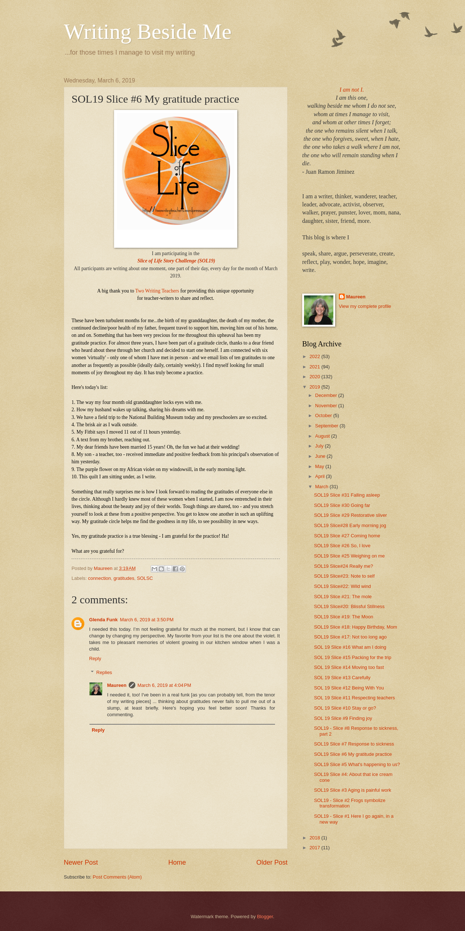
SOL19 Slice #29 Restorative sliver (350, 515)
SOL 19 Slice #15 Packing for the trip (352, 657)
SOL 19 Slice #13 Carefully (342, 677)
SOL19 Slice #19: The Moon (343, 616)
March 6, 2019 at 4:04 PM (164, 685)
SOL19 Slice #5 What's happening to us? (357, 764)
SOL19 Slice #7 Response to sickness (354, 744)
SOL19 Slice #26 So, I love (342, 545)
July (320, 446)
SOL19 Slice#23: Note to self (344, 576)
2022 (315, 356)
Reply (95, 658)
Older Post (272, 862)
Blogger (265, 916)
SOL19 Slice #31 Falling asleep (347, 495)
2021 (315, 366)
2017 (315, 847)
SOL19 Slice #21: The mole (342, 596)
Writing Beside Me (148, 31)
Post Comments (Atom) (117, 877)
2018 (315, 837)
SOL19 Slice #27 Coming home (347, 535)
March (322, 486)
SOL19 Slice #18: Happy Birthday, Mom (355, 627)
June (321, 456)
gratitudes (124, 578)
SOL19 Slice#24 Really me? (343, 566)
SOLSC (145, 578)
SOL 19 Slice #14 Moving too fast (349, 667)
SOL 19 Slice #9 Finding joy (343, 718)
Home (177, 862)
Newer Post (81, 862)
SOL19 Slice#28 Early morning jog (350, 525)
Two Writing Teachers (157, 291)
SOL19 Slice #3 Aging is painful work (352, 790)
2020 (315, 376)
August (323, 436)
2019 (315, 387)
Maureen (117, 685)
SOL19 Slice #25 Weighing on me (349, 556)
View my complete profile (365, 306)
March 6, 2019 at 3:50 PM (146, 619)
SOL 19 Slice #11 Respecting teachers (354, 697)
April (320, 476)
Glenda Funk (103, 619)
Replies (104, 672)
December (326, 395)
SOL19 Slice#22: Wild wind (342, 586)
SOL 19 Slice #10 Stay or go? (345, 708)
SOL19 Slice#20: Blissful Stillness (349, 606)
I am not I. (352, 90)
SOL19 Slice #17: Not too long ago (350, 637)
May (320, 466)
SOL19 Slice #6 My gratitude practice (353, 754)
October (324, 415)
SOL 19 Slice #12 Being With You (349, 688)
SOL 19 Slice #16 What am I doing (350, 647)
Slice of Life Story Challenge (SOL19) (176, 261)
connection (99, 578)
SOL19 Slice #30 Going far (342, 505)
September (327, 425)
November (326, 405)
